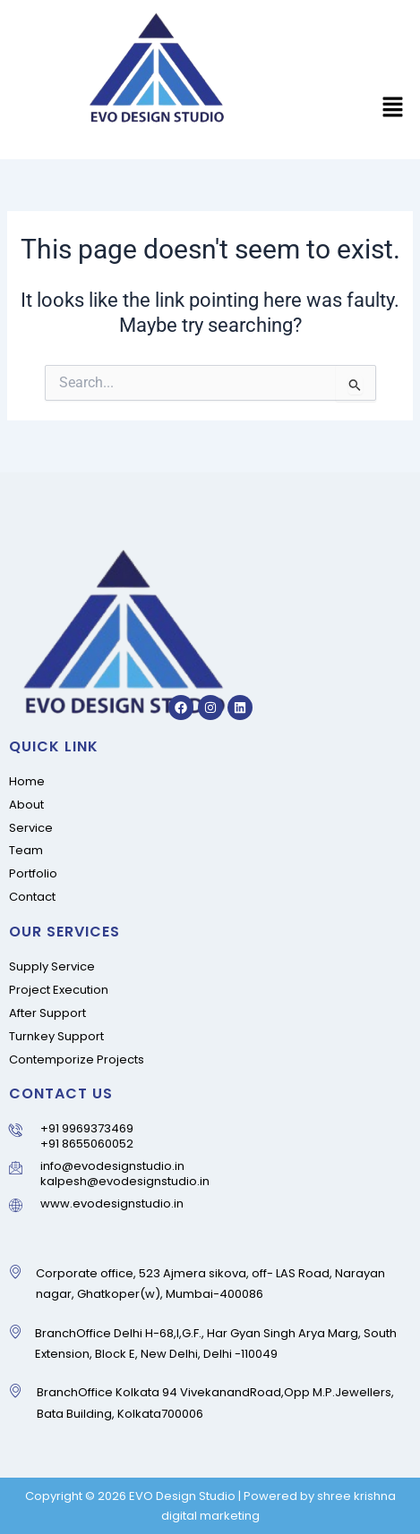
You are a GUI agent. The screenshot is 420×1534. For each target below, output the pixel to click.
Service (31, 827)
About (26, 804)
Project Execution (58, 989)
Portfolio (33, 873)
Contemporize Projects (76, 1059)
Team (26, 850)
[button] (393, 109)
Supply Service (52, 966)
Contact (32, 896)
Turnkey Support (56, 1036)
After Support (47, 1012)
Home (27, 781)
